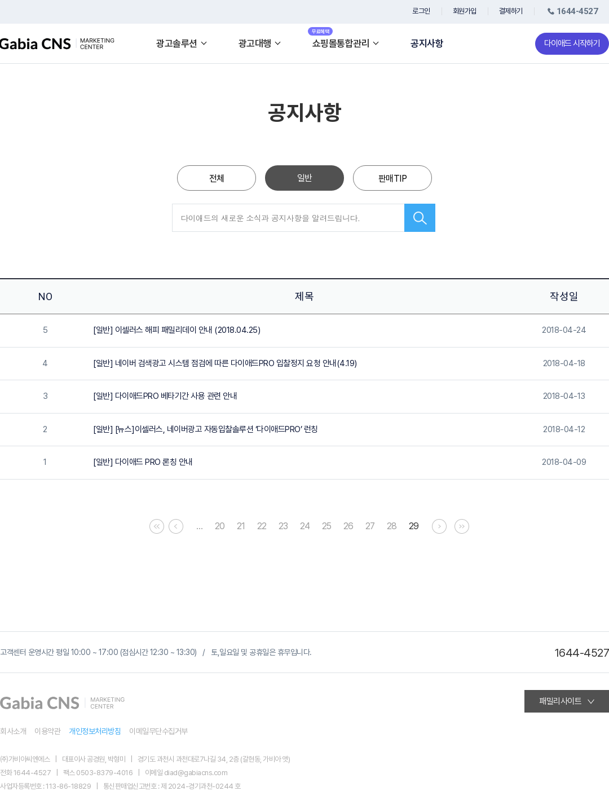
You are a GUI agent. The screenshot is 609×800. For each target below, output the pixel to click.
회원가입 (464, 11)
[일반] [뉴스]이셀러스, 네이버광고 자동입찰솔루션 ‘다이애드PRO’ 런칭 (205, 429)
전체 (216, 178)
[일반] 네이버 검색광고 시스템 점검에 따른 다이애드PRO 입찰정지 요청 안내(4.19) (225, 363)
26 (348, 526)
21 (241, 526)
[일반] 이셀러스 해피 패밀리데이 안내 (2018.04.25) (176, 330)
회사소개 (13, 731)
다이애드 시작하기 (572, 43)
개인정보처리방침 (95, 731)
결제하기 (511, 11)
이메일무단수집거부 (158, 731)
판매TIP (392, 178)
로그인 (421, 11)
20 (220, 526)
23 (283, 526)
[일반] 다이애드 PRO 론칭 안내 (143, 462)
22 (262, 526)
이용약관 (47, 731)
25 (327, 526)
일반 (304, 178)
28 (392, 526)
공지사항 (427, 44)
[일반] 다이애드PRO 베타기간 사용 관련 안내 (165, 396)
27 (370, 526)
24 (305, 526)
